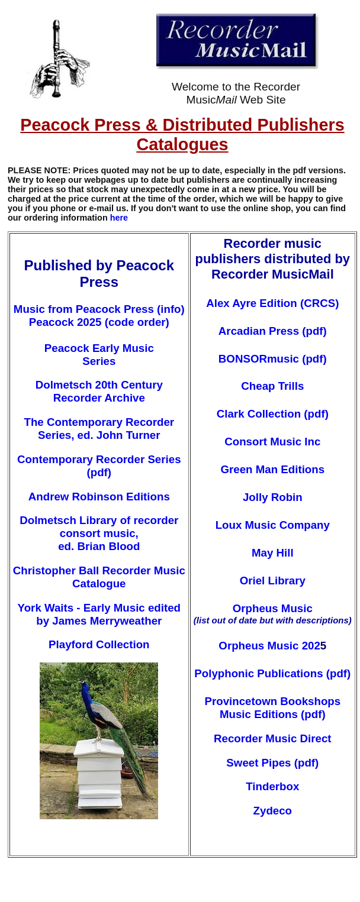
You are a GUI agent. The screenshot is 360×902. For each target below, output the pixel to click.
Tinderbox (272, 786)
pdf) (308, 762)
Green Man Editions (272, 469)
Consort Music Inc (272, 441)
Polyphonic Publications (258, 673)
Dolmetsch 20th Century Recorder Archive (99, 391)
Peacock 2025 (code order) (99, 322)
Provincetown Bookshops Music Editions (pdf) (272, 707)
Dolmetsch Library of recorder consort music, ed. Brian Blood (99, 533)
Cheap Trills (272, 386)
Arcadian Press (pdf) (272, 331)
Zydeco (272, 810)
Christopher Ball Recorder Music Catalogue (99, 577)
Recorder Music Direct (273, 738)
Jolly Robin (273, 497)
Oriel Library (273, 580)
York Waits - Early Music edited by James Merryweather (99, 614)
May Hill (273, 553)
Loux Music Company (273, 525)
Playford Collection (99, 644)
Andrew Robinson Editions (99, 496)
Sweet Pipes (258, 762)
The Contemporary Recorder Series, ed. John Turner (99, 428)
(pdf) (338, 673)
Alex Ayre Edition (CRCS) (272, 303)
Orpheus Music (273, 608)
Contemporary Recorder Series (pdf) (99, 466)
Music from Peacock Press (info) (99, 309)
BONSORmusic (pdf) (272, 359)
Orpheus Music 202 (272, 645)
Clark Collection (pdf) (273, 414)
